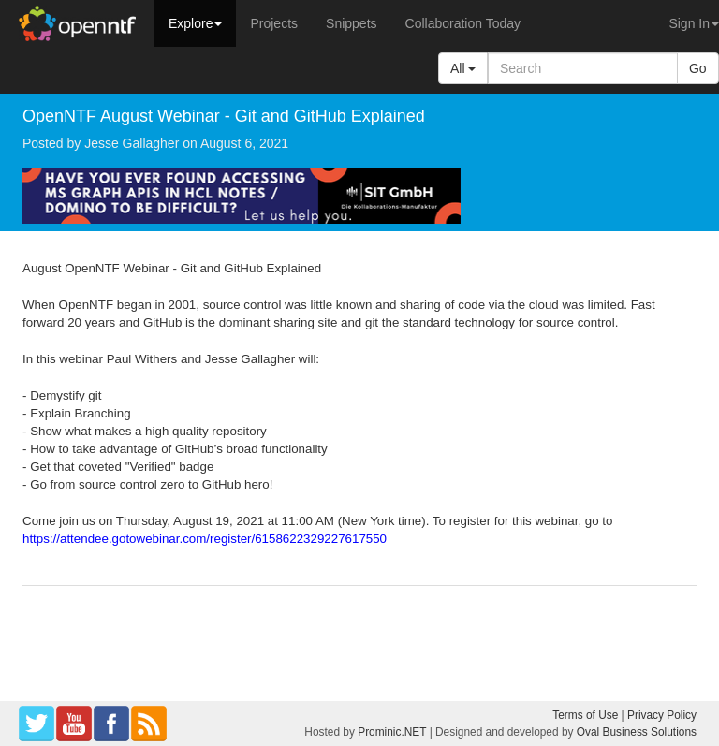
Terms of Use (585, 715)
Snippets (351, 23)
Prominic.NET (392, 732)
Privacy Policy (662, 715)
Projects (274, 23)
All (463, 68)
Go (698, 68)
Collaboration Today (463, 23)
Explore (195, 23)
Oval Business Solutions (637, 732)
